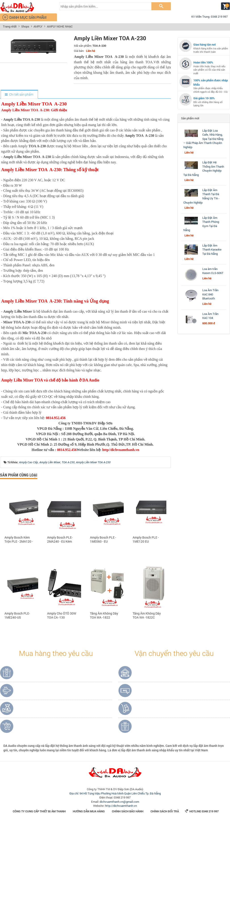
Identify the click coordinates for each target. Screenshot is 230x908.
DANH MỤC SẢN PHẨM (24, 17)
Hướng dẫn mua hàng (89, 896)
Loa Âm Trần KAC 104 (210, 316)
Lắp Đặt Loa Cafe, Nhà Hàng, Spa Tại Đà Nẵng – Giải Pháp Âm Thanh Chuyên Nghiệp (203, 139)
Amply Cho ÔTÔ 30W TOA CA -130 (61, 701)
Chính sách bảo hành (127, 896)
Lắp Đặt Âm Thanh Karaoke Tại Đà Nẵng (212, 249)
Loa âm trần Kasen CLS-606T (213, 271)
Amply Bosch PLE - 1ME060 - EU (103, 625)
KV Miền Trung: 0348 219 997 (208, 16)
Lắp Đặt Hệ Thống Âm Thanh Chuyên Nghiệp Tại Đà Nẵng (203, 168)
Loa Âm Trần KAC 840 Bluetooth (210, 294)
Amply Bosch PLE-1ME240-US (17, 701)
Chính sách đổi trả (165, 896)
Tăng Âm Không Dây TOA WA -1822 (104, 701)
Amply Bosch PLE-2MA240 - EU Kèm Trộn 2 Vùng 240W (60, 625)
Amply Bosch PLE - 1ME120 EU (146, 625)
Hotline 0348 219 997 (202, 896)
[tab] (19, 95)
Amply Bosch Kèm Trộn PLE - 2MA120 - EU (18, 625)
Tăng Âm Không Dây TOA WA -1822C (147, 701)
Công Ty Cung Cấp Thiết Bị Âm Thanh (39, 896)
